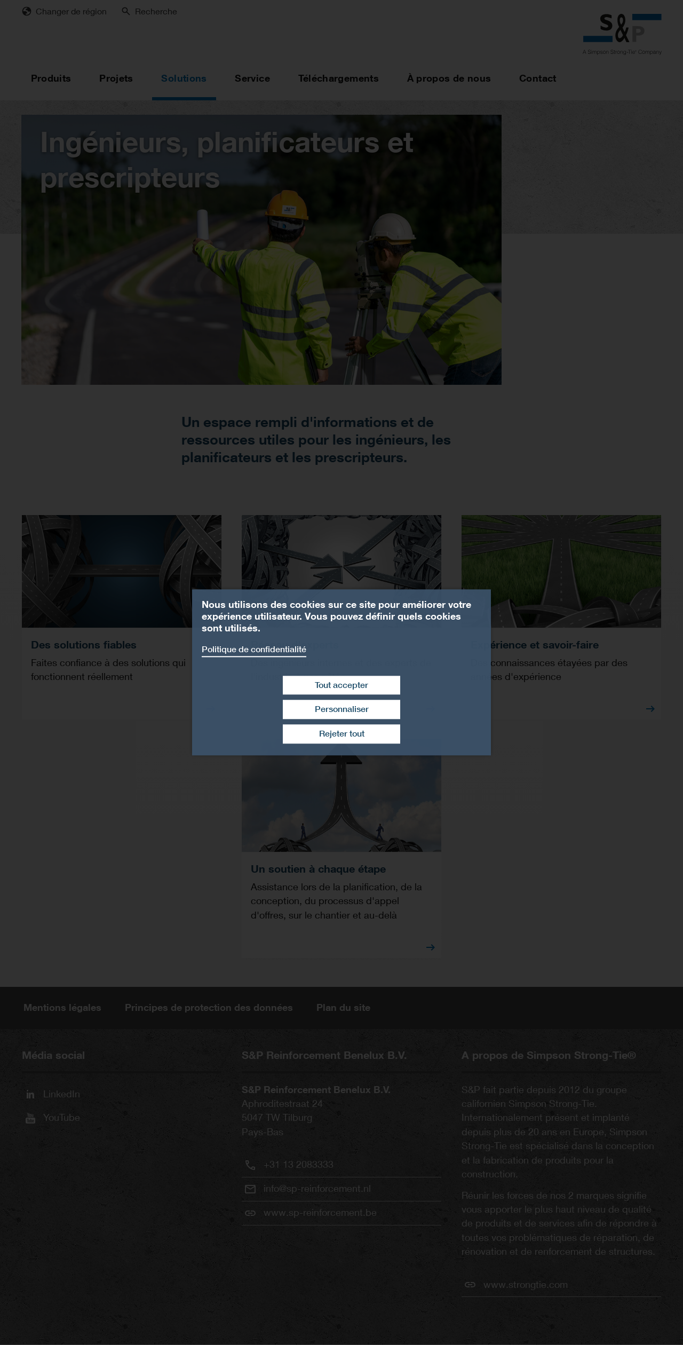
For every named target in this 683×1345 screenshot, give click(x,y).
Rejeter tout (341, 734)
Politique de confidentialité (254, 649)
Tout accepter (341, 685)
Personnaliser (342, 710)
